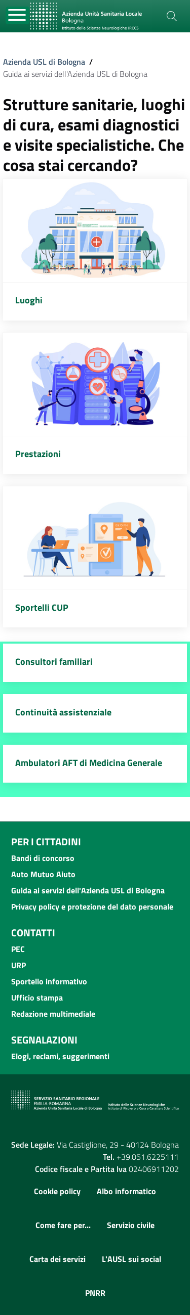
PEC (18, 949)
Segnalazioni (44, 1040)
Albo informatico (126, 1191)
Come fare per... (63, 1225)
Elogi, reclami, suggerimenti (60, 1056)
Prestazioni (38, 454)
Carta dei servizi (57, 1259)
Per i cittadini (46, 841)
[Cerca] (172, 16)
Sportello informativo (49, 981)
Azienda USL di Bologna (44, 62)
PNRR (95, 1293)
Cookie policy (57, 1191)
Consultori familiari (54, 661)
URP (18, 965)
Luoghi (29, 300)
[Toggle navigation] (17, 15)
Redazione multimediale (53, 1014)
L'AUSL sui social (131, 1259)
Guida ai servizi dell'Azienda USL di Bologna (88, 890)
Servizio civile (131, 1225)
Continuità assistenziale (63, 712)
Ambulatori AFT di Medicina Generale (88, 762)
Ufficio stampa (37, 997)
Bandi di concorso (42, 858)
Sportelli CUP (41, 607)
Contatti (33, 932)
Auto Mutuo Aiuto (43, 874)
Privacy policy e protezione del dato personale (92, 906)
